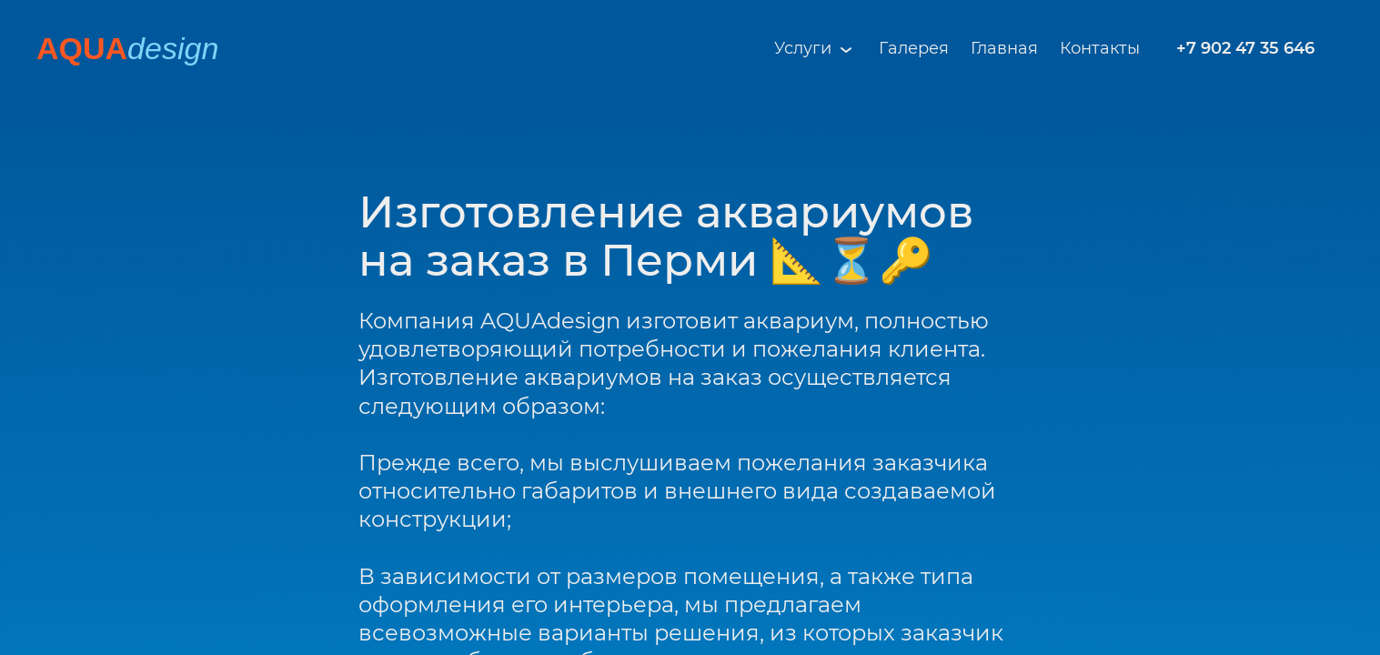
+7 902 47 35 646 (1245, 48)
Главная (1004, 48)
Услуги (815, 49)
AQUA (81, 48)
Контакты (1100, 48)
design (172, 48)
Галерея (914, 48)
